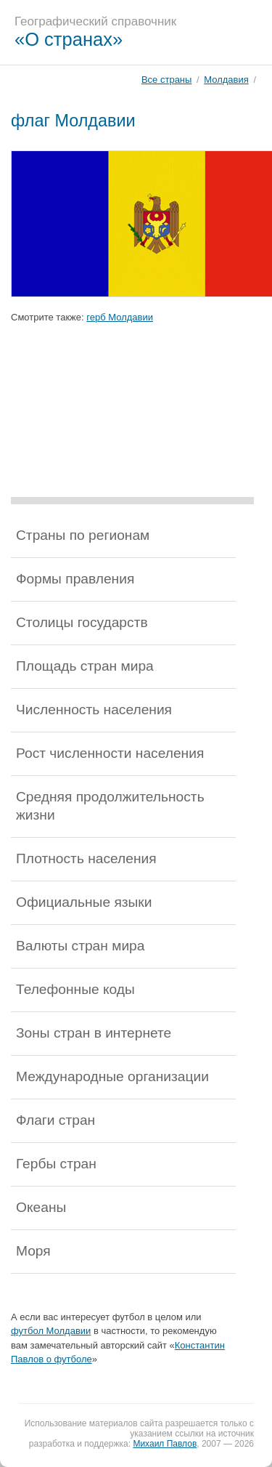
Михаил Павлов (165, 1444)
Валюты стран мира (80, 945)
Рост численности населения (110, 753)
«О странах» (69, 39)
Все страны (166, 79)
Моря (33, 1250)
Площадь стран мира (85, 666)
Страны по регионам (82, 535)
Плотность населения (86, 858)
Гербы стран (56, 1163)
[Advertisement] (132, 424)
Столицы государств (82, 622)
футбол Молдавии (51, 1330)
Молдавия (226, 79)
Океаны (41, 1207)
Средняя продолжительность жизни (110, 806)
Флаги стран (55, 1120)
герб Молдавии (119, 317)
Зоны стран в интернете (93, 1032)
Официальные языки (84, 902)
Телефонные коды (75, 989)
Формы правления (75, 578)
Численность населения (94, 709)
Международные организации (112, 1076)
